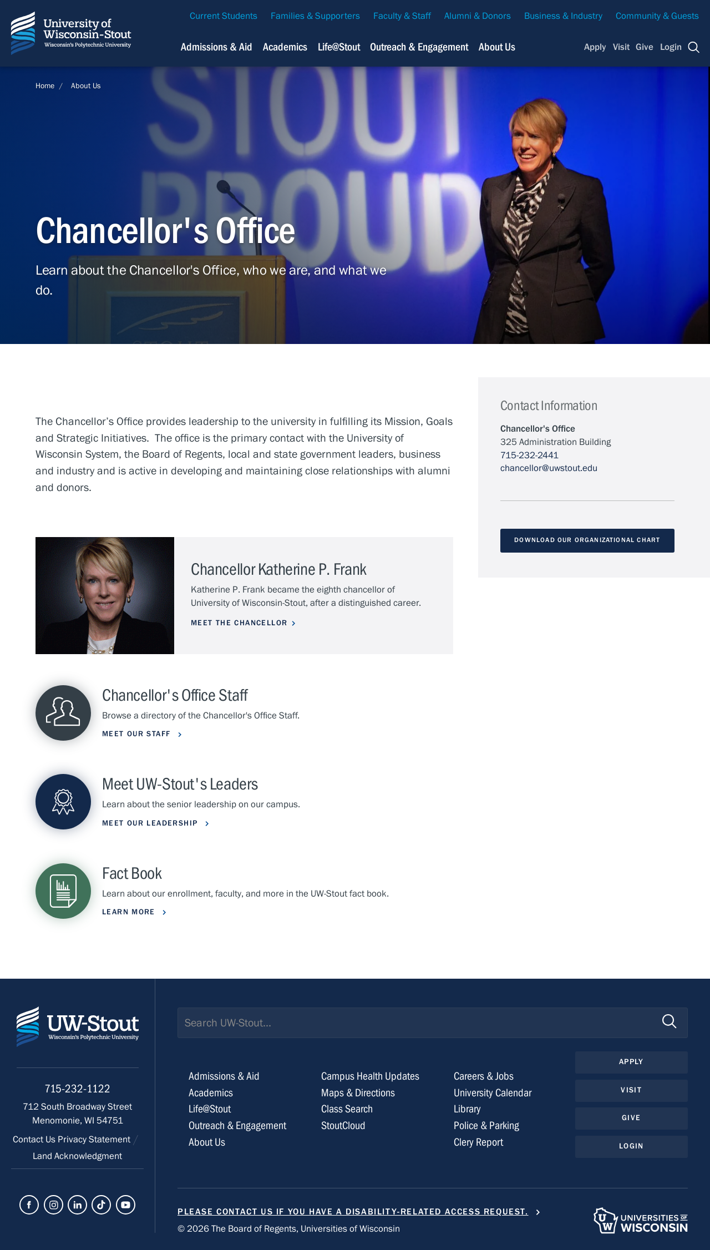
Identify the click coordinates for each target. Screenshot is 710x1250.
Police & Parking (486, 1125)
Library (467, 1108)
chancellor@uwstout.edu (548, 468)
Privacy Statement (95, 1139)
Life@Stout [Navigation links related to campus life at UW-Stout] (339, 47)
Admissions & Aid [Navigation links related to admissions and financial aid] (216, 47)
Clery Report (478, 1142)
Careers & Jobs (484, 1076)
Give (644, 47)
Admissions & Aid (224, 1076)
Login (671, 47)
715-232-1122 (77, 1089)
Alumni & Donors (477, 16)
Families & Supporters (315, 16)
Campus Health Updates (370, 1076)
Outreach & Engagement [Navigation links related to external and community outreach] (419, 47)
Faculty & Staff (402, 16)
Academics (211, 1092)
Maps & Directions (358, 1092)
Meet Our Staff (138, 734)
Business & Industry (563, 16)
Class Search (347, 1108)
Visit (621, 47)
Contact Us (35, 1139)
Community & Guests (657, 16)
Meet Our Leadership (151, 823)
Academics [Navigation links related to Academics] (285, 47)
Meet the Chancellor (239, 623)
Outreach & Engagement (237, 1125)
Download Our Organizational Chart (587, 540)
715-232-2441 (529, 455)
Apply (595, 47)
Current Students (223, 16)
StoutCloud (343, 1125)
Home (45, 86)
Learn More (130, 912)
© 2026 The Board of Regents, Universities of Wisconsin (289, 1228)
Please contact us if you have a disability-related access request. (353, 1212)
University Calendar (492, 1092)
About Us (497, 47)
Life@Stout (210, 1108)
